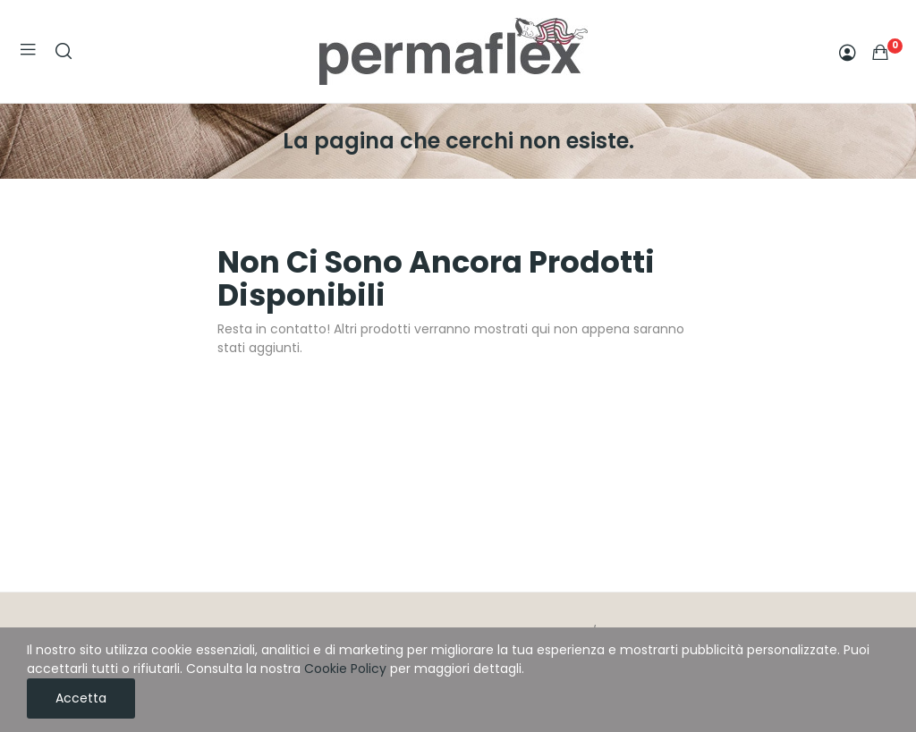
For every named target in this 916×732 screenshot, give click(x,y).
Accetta (80, 698)
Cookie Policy (345, 668)
